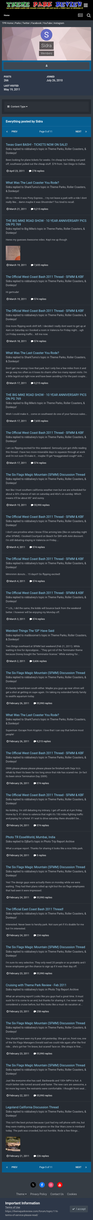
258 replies (41, 1011)
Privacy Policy (38, 1194)
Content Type (17, 106)
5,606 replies (38, 661)
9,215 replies (39, 209)
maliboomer (32, 635)
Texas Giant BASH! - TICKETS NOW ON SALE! (37, 144)
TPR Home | (8, 23)
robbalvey (30, 149)
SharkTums (31, 187)
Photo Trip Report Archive (59, 841)
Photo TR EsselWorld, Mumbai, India (30, 837)
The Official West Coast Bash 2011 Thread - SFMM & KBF (45, 277)
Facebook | (37, 23)
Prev (14, 131)
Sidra (9, 149)
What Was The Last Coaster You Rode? (32, 183)
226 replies (41, 1155)
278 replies (36, 170)
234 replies (41, 935)
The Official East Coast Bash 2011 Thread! (34, 909)
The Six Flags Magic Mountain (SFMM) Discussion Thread (45, 474)
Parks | (18, 23)
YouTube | (48, 23)
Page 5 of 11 (46, 131)
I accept (79, 1209)
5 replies (40, 855)
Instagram (59, 23)
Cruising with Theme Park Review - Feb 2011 (36, 985)
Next (78, 131)
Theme (21, 1194)
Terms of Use (12, 1207)
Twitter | (26, 23)
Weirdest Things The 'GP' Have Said (30, 631)
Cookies (72, 1194)
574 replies (38, 299)
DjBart (28, 841)
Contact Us (57, 1194)
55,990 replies (40, 505)
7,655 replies (39, 265)
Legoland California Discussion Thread (32, 1107)
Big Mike (30, 228)
